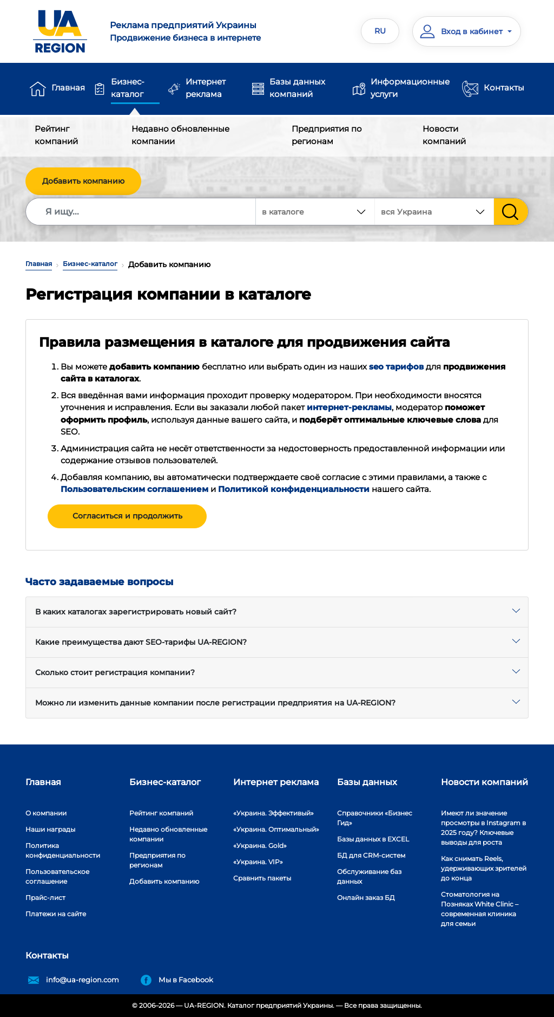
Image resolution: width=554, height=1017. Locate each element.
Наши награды (50, 829)
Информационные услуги (410, 87)
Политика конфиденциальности (62, 850)
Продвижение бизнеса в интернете (189, 31)
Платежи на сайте (55, 914)
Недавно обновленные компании (180, 135)
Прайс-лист (45, 897)
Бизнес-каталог (127, 87)
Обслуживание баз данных (369, 876)
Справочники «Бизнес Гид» (374, 818)
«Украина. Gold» (260, 845)
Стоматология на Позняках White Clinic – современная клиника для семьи (479, 909)
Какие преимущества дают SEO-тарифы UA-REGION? (141, 642)
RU (380, 31)
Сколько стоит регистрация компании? (115, 672)
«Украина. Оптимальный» (276, 829)
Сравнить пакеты (262, 878)
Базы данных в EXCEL (373, 839)
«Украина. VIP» (258, 862)
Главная (68, 87)
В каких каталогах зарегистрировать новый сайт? (135, 612)
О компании (46, 813)
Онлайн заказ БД (366, 897)
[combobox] (434, 211)
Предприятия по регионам (327, 135)
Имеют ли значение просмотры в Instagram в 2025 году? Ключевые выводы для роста (483, 827)
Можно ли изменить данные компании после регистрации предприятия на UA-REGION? (215, 703)
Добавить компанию (83, 181)
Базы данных (367, 782)
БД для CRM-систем (371, 855)
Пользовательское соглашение (57, 876)
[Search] (141, 211)
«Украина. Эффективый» (273, 813)
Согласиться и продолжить (127, 516)
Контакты (504, 87)
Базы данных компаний (297, 87)
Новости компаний (444, 135)
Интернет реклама (206, 87)
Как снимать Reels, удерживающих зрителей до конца (483, 868)
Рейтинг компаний (56, 135)
